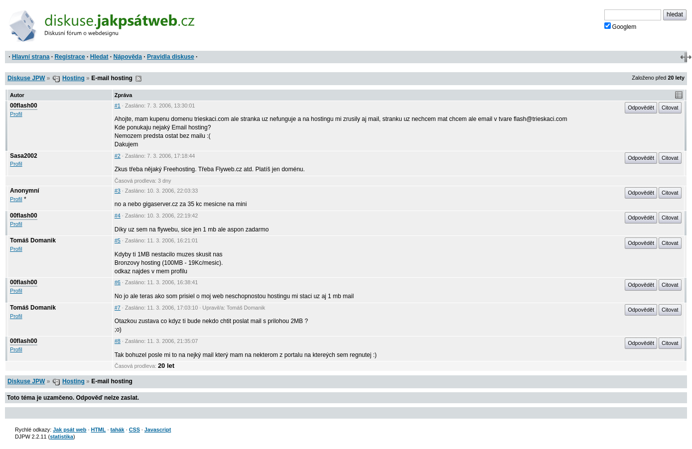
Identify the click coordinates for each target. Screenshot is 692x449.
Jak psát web (69, 430)
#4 (118, 216)
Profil (16, 114)
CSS (134, 430)
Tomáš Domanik (33, 240)
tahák (117, 430)
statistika (61, 437)
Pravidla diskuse (170, 56)
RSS (138, 79)
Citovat (670, 108)
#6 (118, 282)
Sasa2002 (23, 155)
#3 (118, 191)
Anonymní (24, 190)
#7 (118, 308)
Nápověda (128, 56)
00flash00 (23, 105)
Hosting (73, 78)
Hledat (99, 56)
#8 (118, 341)
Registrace (69, 56)
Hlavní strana (30, 56)
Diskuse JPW (26, 78)
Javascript (157, 430)
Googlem (620, 26)
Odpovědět (641, 108)
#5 (118, 240)
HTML (98, 430)
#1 (118, 106)
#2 (118, 156)
